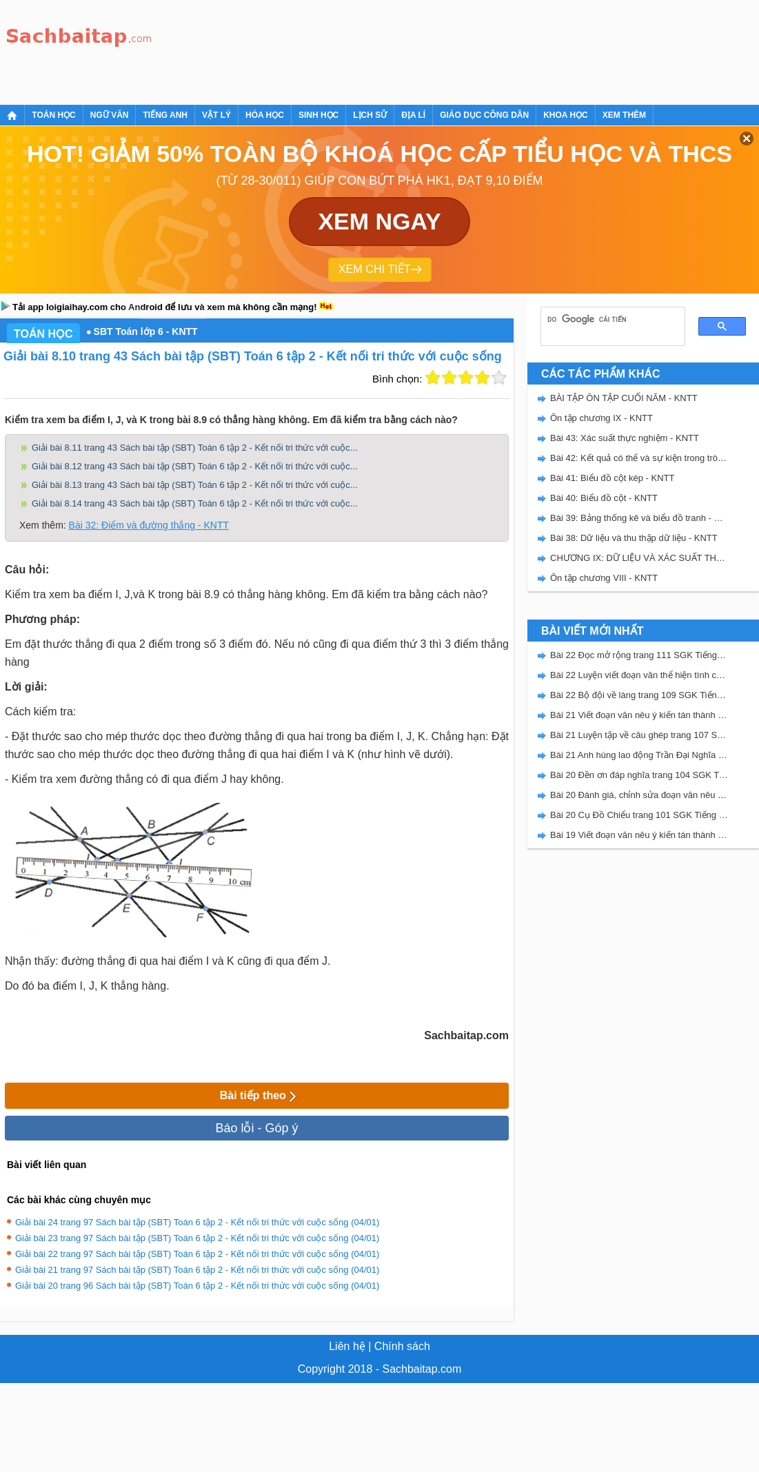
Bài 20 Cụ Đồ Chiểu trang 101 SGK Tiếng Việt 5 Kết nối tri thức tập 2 (639, 815)
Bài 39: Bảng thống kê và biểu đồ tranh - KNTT (639, 518)
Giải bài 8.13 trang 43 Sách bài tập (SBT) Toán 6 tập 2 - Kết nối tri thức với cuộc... (195, 485)
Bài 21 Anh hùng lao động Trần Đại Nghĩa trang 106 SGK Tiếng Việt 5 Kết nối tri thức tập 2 (639, 755)
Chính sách (402, 1346)
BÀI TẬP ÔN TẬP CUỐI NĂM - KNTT (624, 398)
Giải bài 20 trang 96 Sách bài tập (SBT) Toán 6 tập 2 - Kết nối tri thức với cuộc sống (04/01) (197, 1285)
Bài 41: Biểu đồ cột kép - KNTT (612, 478)
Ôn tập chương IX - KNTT (601, 418)
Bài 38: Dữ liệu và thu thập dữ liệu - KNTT (634, 538)
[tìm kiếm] (608, 319)
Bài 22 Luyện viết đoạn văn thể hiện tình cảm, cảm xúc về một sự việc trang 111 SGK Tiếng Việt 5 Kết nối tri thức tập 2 (639, 675)
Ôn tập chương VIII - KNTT (604, 578)
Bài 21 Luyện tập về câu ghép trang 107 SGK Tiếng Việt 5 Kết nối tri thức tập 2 (639, 735)
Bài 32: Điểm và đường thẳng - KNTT (149, 525)
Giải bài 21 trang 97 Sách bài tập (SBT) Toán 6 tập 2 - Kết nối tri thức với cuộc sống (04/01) (197, 1270)
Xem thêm (624, 115)
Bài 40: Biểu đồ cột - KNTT (604, 498)
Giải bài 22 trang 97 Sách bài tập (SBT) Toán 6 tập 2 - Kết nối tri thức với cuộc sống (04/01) (197, 1254)
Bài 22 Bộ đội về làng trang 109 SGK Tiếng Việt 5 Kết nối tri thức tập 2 (639, 695)
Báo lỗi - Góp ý (256, 1128)
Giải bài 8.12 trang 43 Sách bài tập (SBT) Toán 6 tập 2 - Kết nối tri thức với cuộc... (195, 466)
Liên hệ (347, 1346)
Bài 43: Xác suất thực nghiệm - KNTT (624, 438)
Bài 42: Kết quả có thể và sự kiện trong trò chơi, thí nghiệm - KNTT (639, 458)
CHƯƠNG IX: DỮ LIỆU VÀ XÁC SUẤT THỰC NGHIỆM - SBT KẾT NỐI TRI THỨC (639, 558)
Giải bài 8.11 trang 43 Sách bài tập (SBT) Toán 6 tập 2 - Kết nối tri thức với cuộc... (195, 447)
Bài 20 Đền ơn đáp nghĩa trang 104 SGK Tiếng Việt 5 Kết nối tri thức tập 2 (639, 775)
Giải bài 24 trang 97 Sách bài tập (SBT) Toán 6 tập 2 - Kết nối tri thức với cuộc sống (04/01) (197, 1222)
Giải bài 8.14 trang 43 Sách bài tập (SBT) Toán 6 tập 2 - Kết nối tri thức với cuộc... (195, 503)
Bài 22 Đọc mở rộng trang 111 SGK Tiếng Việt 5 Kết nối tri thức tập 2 (639, 655)
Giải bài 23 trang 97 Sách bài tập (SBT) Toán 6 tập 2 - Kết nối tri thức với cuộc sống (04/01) (197, 1238)
